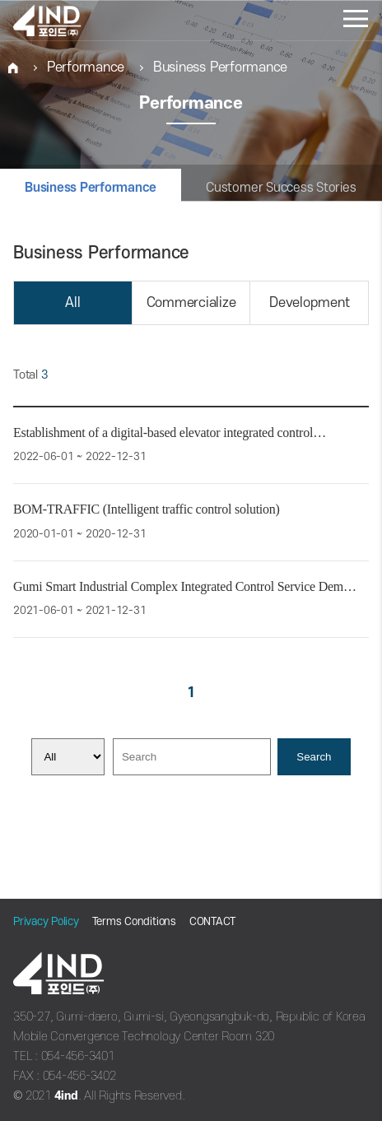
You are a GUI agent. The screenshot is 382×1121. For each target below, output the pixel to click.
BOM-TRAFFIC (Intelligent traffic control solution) (146, 509)
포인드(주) (66, 20)
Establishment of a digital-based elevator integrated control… (169, 433)
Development (309, 302)
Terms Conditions (134, 921)
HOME (13, 68)
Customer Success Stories (281, 187)
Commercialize (191, 302)
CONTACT (212, 921)
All (72, 302)
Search (313, 757)
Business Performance (220, 67)
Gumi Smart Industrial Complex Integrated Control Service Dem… (184, 586)
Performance (85, 67)
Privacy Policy (46, 921)
